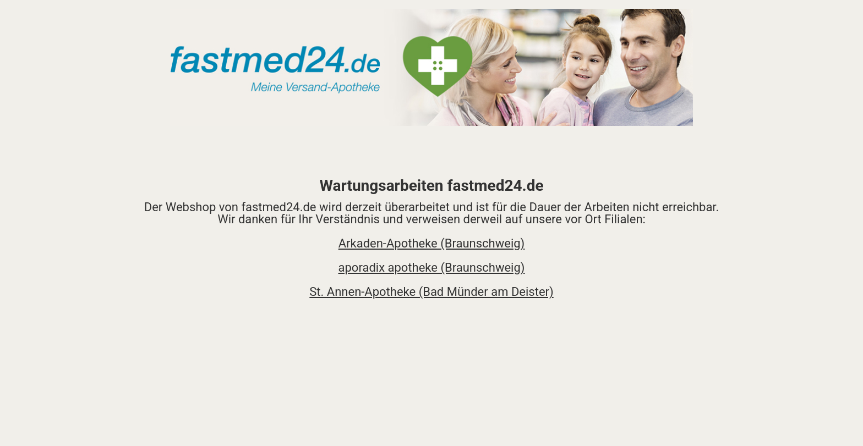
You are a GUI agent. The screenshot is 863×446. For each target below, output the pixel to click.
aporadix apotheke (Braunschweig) (431, 267)
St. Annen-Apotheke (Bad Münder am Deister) (431, 292)
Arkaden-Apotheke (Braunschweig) (431, 243)
